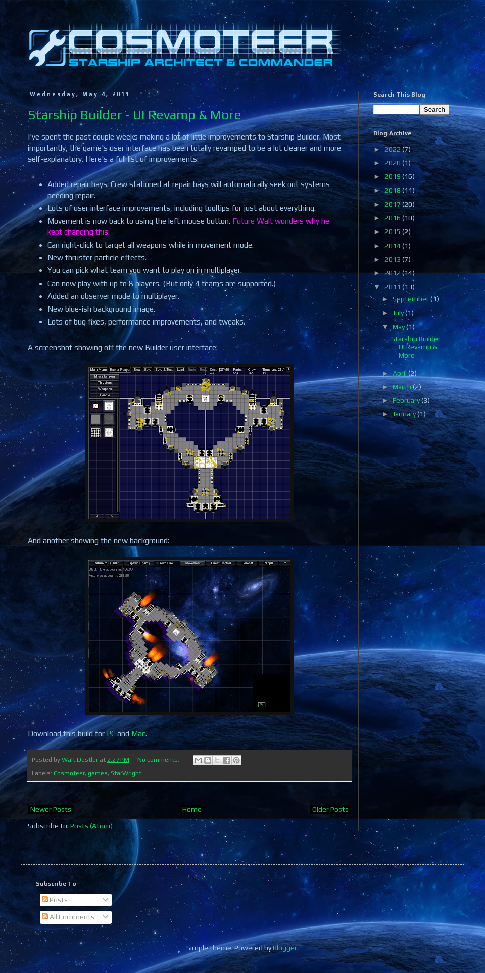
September (411, 299)
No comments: (159, 759)
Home (192, 809)
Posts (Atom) (91, 826)
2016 (393, 218)
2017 (393, 204)
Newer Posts (50, 809)
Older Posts (330, 809)
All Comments (68, 917)
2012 (393, 273)
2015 (393, 231)
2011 (393, 287)
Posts (55, 900)
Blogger (285, 948)
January (405, 414)
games (98, 773)
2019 (393, 176)
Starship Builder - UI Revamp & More (134, 114)
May (399, 326)
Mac (138, 733)
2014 (393, 246)
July (399, 313)
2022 (393, 149)
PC (111, 733)
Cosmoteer (69, 773)
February (407, 400)
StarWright (126, 773)
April (400, 373)
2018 (393, 190)
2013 (393, 259)
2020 (393, 163)
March (403, 387)
